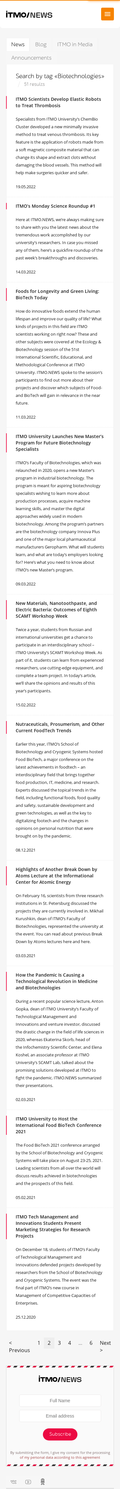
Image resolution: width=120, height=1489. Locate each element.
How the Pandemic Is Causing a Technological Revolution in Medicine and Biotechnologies (57, 981)
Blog (41, 44)
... (80, 1342)
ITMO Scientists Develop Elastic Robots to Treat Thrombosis (58, 102)
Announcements (31, 58)
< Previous (19, 1346)
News (18, 44)
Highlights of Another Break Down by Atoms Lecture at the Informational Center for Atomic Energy (56, 875)
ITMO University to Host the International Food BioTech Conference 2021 (58, 1125)
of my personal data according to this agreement (60, 1457)
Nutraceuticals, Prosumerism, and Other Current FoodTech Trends (60, 727)
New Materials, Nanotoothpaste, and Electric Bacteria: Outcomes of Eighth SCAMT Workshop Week (56, 609)
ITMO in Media (74, 44)
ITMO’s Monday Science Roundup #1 (55, 206)
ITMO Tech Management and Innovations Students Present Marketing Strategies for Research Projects (53, 1226)
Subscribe (60, 1434)
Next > (105, 1346)
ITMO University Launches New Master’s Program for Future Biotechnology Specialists (60, 442)
